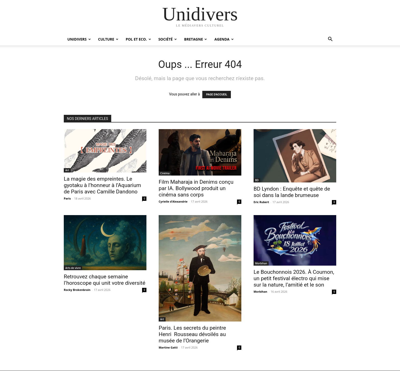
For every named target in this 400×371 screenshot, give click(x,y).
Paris (67, 198)
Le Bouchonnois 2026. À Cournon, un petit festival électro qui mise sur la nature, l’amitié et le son (294, 278)
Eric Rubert (261, 202)
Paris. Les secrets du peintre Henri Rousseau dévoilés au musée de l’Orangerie (192, 334)
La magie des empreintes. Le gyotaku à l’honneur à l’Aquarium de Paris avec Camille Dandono (102, 185)
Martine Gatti (168, 347)
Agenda (223, 39)
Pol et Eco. (138, 39)
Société (167, 39)
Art (67, 170)
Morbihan (261, 263)
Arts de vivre (73, 268)
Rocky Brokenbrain (77, 290)
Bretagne (195, 39)
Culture (108, 39)
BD (257, 180)
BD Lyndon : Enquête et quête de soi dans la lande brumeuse (292, 192)
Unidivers (79, 39)
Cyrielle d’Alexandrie (173, 201)
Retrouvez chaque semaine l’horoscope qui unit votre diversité (104, 280)
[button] (330, 39)
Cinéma (165, 173)
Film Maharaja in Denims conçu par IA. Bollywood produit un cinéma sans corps (196, 188)
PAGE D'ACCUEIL (216, 94)
